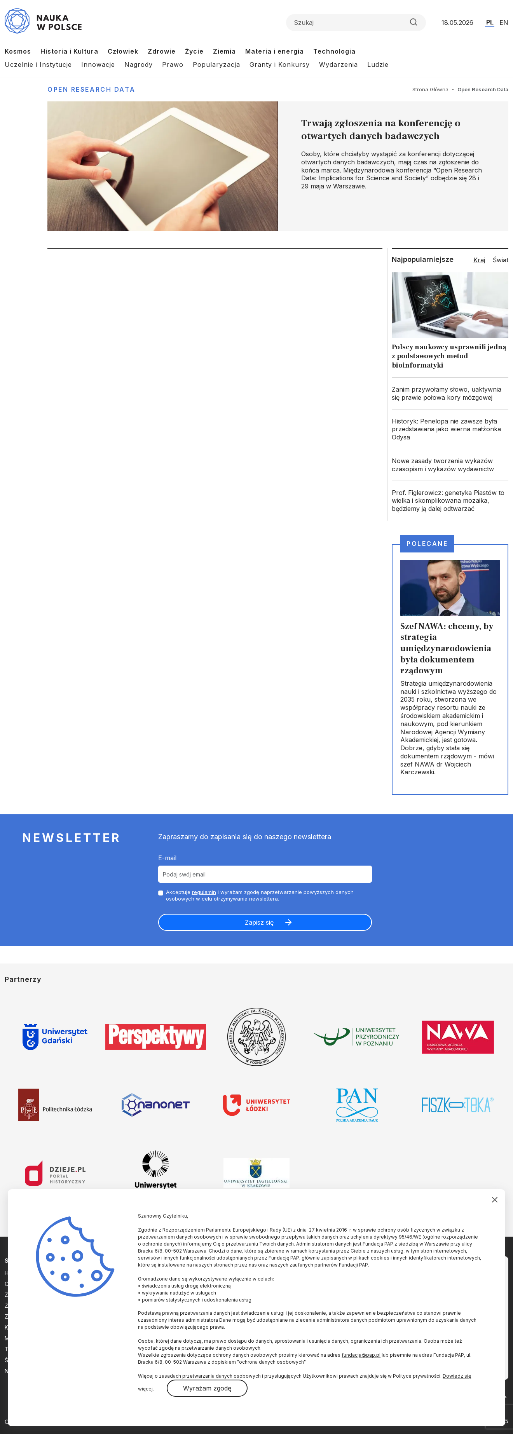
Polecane (427, 543)
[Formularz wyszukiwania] (356, 22)
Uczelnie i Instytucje (38, 64)
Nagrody (138, 64)
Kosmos (18, 51)
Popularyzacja (216, 64)
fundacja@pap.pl (361, 1355)
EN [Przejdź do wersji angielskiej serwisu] (503, 22)
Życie (194, 51)
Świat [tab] (500, 260)
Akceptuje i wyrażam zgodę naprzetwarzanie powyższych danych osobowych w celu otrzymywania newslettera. (260, 895)
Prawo (172, 64)
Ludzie (378, 64)
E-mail (167, 858)
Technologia (334, 51)
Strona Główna (430, 89)
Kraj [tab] (479, 260)
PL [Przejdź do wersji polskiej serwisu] (490, 22)
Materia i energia (274, 51)
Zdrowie (162, 51)
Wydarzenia (338, 64)
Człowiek (123, 51)
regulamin (204, 892)
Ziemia (224, 51)
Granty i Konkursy (280, 64)
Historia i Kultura (69, 51)
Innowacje (98, 64)
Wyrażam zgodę (207, 1388)
